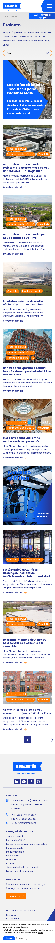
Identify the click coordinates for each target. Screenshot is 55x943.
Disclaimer (11, 915)
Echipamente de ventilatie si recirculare (26, 844)
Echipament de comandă (19, 871)
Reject (21, 938)
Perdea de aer (13, 855)
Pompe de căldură (15, 840)
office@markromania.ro (23, 822)
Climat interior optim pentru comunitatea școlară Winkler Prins (27, 711)
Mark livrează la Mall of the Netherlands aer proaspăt (21, 439)
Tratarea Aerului (14, 836)
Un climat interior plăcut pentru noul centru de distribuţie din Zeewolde (25, 643)
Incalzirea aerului (32, 291)
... (33, 358)
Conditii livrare (12, 918)
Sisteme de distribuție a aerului (22, 867)
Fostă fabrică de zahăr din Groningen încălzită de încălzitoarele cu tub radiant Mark (27, 573)
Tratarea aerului (16, 148)
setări (40, 932)
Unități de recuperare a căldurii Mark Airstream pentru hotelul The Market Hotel (27, 371)
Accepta (9, 938)
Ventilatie (43, 154)
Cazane (10, 863)
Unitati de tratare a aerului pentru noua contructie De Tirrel (26, 236)
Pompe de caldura (17, 358)
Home (5, 16)
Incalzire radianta (32, 559)
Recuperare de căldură (20, 154)
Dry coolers (12, 859)
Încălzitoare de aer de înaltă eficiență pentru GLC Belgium (23, 303)
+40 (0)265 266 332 (26, 815)
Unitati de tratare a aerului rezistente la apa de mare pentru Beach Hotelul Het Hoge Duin (26, 168)
